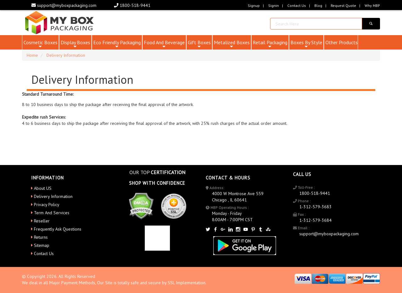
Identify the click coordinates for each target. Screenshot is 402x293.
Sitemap (41, 245)
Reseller (42, 221)
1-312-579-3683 (315, 207)
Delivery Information (53, 196)
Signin (273, 5)
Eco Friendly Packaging (117, 44)
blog (318, 5)
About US (43, 188)
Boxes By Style (306, 44)
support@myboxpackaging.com (63, 5)
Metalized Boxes (232, 44)
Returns (41, 237)
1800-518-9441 (132, 5)
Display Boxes (75, 44)
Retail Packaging (270, 44)
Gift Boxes (199, 44)
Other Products (341, 42)
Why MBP (372, 5)
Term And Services (51, 213)
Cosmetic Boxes (40, 44)
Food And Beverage (164, 44)
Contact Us (296, 5)
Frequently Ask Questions (57, 229)
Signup (254, 5)
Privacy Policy (46, 204)
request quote (343, 5)
